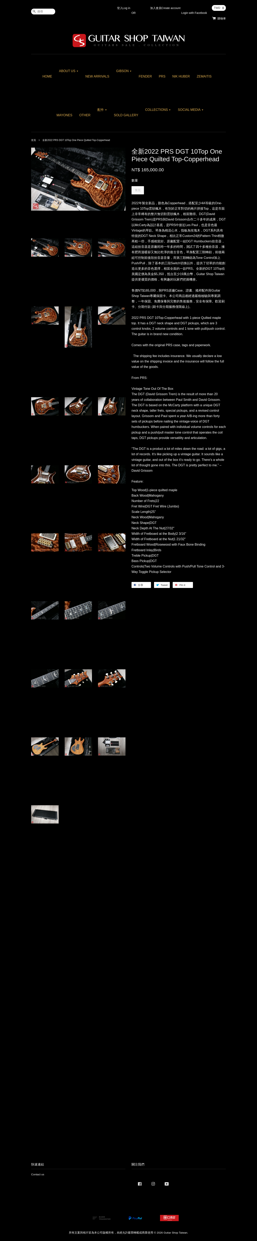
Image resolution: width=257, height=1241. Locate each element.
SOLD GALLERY (126, 115)
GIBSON (124, 71)
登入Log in (123, 8)
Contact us (37, 1174)
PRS (162, 76)
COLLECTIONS (158, 109)
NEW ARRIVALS (97, 76)
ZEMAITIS (204, 76)
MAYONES (64, 115)
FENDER (145, 76)
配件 (102, 109)
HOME (47, 76)
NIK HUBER (181, 76)
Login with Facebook (194, 12)
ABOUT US (69, 71)
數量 (135, 180)
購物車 (221, 18)
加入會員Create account (165, 8)
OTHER (85, 115)
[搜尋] (43, 11)
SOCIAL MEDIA (191, 109)
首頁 (33, 140)
